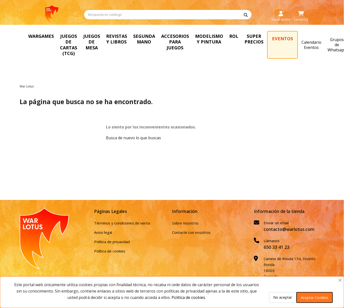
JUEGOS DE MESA (105, 42)
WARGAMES (41, 36)
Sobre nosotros (185, 217)
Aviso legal (103, 226)
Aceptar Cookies (314, 297)
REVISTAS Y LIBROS (132, 39)
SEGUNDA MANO (161, 39)
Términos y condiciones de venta (122, 217)
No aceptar (282, 297)
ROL (254, 36)
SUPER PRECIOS (274, 39)
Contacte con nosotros (191, 226)
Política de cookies (109, 245)
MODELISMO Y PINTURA (229, 39)
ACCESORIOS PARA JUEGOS (193, 39)
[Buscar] (168, 14)
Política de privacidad (112, 235)
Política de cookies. (189, 297)
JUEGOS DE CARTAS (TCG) (75, 42)
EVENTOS (302, 39)
